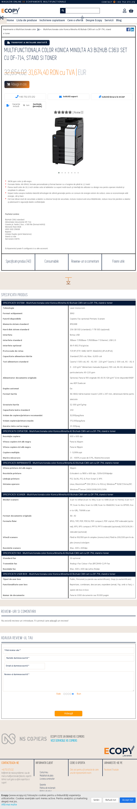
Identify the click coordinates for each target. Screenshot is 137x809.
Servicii (109, 20)
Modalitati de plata (46, 765)
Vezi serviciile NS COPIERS (64, 730)
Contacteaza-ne (10, 753)
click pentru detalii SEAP (108, 790)
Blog (118, 20)
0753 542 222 (104, 787)
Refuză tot (110, 800)
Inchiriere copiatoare (52, 20)
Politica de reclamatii (47, 777)
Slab (58, 683)
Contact (107, 2)
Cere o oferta (75, 20)
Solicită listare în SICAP (112, 96)
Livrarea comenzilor (47, 768)
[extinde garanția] (37, 105)
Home (10, 20)
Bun (79, 683)
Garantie (43, 774)
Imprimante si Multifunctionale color (19, 29)
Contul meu (44, 762)
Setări (96, 800)
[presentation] (24, 693)
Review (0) (78, 112)
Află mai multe (9, 805)
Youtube (116, 759)
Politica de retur (46, 781)
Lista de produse (26, 20)
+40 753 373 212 (126, 2)
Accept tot (127, 800)
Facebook (108, 759)
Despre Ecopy (94, 20)
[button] (58, 172)
